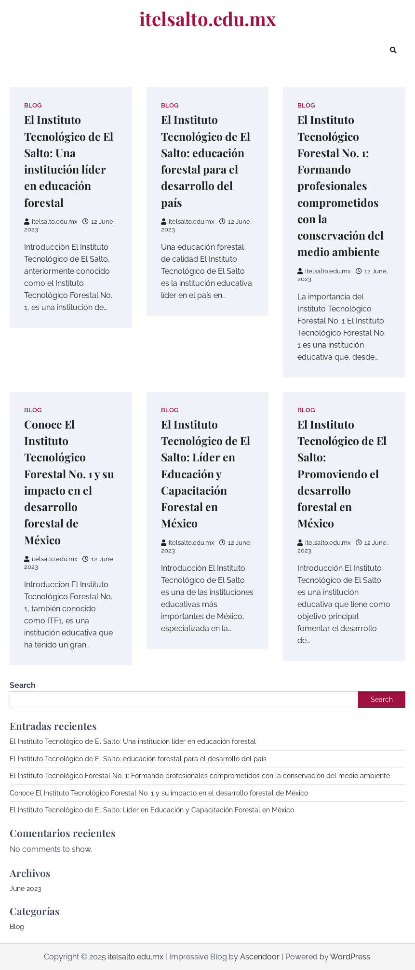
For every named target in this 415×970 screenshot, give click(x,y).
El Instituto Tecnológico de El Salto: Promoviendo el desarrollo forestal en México (342, 474)
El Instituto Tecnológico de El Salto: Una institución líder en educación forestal (133, 741)
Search (23, 685)
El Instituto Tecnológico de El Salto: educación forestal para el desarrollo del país (138, 759)
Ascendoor (260, 956)
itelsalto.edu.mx (207, 18)
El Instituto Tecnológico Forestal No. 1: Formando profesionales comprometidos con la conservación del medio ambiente (340, 185)
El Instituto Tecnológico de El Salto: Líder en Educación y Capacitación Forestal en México (205, 474)
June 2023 (25, 888)
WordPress (350, 956)
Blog (32, 105)
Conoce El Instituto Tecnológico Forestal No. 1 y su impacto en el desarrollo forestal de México (159, 793)
